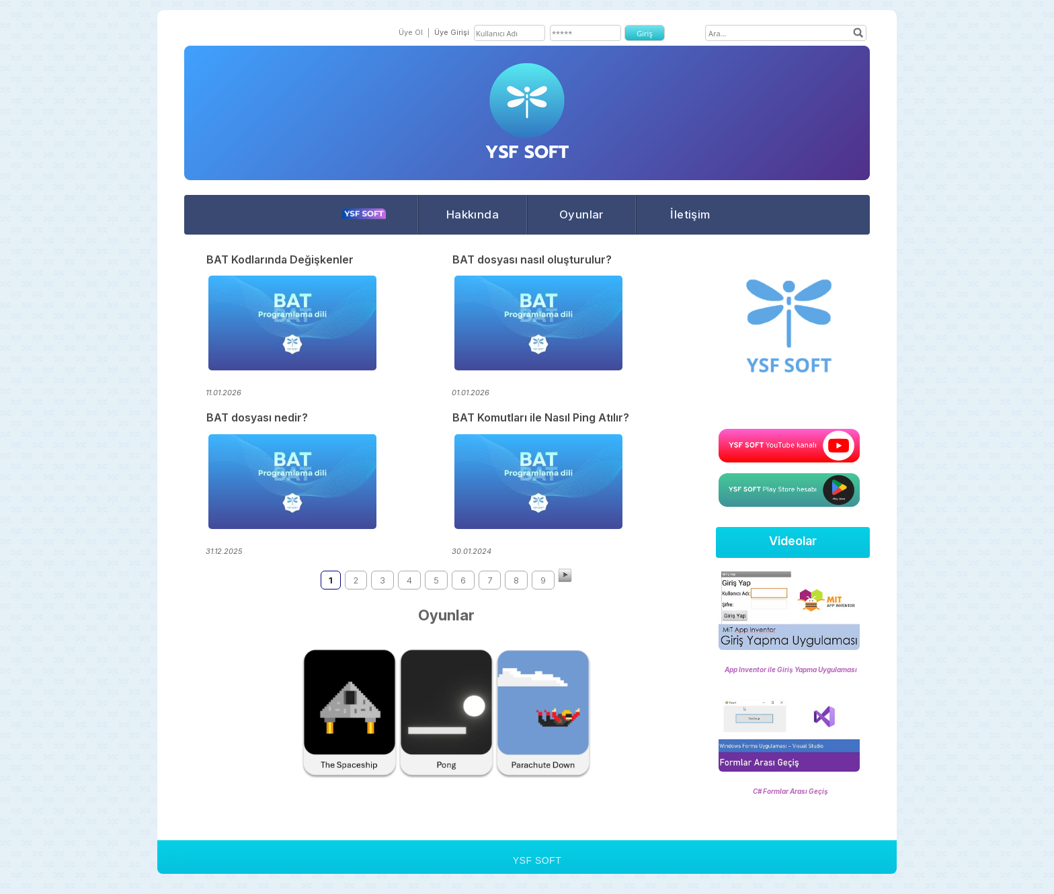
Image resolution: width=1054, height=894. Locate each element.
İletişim (690, 214)
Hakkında (472, 214)
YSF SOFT (537, 860)
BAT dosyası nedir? (257, 417)
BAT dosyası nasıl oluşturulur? (532, 259)
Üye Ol (411, 32)
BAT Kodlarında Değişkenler (280, 259)
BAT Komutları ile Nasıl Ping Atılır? (540, 417)
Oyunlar (581, 214)
